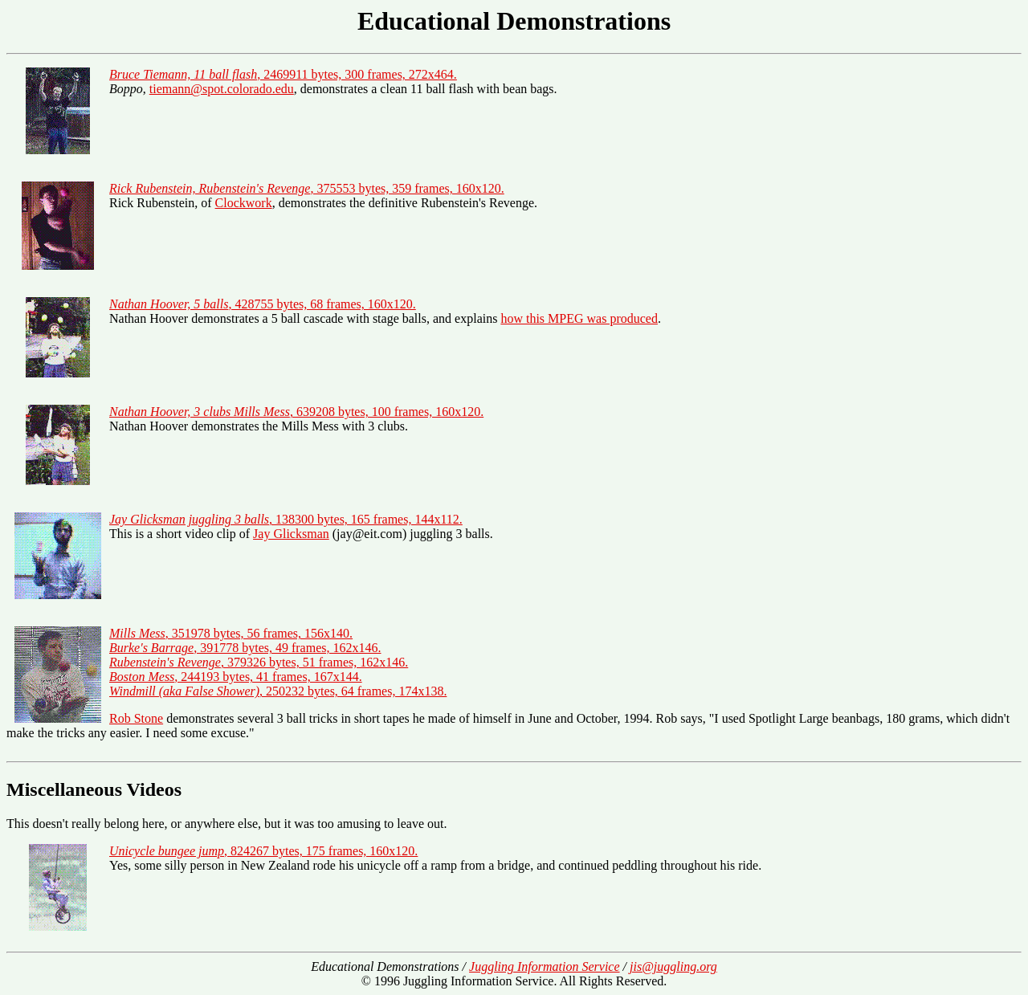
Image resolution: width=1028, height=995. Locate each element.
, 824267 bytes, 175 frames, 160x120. (263, 851)
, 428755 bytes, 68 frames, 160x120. (262, 304)
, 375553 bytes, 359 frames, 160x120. (306, 188)
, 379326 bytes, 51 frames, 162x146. (258, 662)
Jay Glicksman (291, 533)
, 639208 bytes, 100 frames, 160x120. (296, 411)
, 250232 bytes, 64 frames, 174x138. (278, 691)
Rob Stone (136, 718)
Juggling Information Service (544, 966)
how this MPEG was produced (579, 318)
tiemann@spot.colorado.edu (221, 89)
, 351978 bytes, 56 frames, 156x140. (231, 633)
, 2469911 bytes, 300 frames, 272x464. (283, 74)
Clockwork (243, 203)
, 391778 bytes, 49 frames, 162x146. (245, 647)
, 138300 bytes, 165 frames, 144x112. (286, 519)
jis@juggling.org (673, 966)
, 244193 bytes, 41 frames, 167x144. (235, 676)
